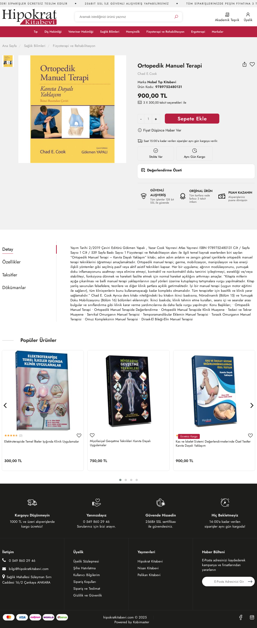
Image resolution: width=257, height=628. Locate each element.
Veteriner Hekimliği (80, 31)
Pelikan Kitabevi (149, 574)
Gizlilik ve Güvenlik (87, 595)
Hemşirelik (133, 31)
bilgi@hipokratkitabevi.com (25, 568)
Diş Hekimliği (53, 31)
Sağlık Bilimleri (109, 31)
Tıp (36, 31)
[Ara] (176, 17)
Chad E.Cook (147, 73)
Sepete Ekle (192, 118)
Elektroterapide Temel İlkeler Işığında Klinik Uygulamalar (41, 441)
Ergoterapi (198, 31)
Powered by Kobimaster (131, 622)
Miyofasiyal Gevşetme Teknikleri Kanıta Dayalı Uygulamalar (120, 443)
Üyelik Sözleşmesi (86, 561)
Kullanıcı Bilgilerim (86, 574)
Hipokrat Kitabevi (150, 561)
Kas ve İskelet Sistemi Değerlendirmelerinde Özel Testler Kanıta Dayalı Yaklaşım (213, 443)
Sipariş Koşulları (84, 581)
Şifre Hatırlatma (84, 568)
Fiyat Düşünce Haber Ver (159, 130)
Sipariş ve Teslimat (86, 588)
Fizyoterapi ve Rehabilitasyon (165, 31)
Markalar (217, 31)
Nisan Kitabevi (148, 568)
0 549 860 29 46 (18, 560)
